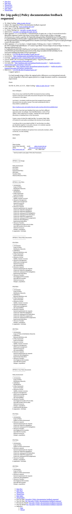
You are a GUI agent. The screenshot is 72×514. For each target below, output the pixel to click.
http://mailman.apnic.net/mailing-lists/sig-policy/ (29, 56)
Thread (22, 510)
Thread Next (8, 7)
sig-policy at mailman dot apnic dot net (25, 32)
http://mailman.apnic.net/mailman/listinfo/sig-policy (31, 63)
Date (21, 508)
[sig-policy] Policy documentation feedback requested (41, 499)
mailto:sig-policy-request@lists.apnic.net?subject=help (29, 58)
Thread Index (9, 10)
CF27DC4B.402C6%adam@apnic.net (24, 70)
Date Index (8, 8)
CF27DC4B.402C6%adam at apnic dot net (26, 54)
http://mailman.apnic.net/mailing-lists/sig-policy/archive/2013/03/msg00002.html (35, 107)
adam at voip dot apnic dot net (37, 148)
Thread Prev (8, 5)
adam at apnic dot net (23, 23)
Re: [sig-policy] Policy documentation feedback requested (43, 501)
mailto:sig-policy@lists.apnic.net (22, 61)
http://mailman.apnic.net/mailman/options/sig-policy (33, 66)
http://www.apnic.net (18, 149)
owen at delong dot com (26, 26)
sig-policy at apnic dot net (28, 30)
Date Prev (8, 1)
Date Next (8, 3)
